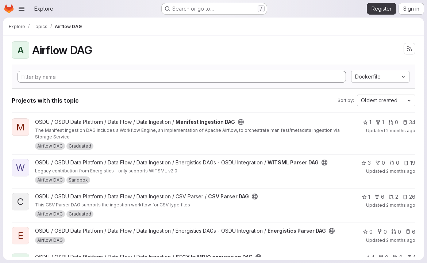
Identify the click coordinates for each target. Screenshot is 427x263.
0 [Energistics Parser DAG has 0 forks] (382, 232)
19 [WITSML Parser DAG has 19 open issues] (409, 163)
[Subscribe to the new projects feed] (409, 48)
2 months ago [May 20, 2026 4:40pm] (400, 130)
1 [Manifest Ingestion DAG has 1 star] (367, 122)
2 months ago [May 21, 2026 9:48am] (400, 205)
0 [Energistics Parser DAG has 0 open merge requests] (396, 232)
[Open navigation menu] (21, 9)
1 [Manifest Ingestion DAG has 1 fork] (380, 122)
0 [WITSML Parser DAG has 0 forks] (380, 163)
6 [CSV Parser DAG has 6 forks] (379, 197)
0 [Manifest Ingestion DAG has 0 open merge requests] (393, 122)
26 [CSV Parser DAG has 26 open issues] (409, 197)
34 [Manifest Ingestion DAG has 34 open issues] (409, 122)
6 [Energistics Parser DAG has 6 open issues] (410, 232)
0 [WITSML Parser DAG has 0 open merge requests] (394, 163)
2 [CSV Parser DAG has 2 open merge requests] (393, 197)
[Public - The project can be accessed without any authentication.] (241, 122)
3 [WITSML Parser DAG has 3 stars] (366, 163)
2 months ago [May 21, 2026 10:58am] (400, 171)
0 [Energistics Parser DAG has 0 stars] (368, 232)
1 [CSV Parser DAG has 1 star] (366, 197)
